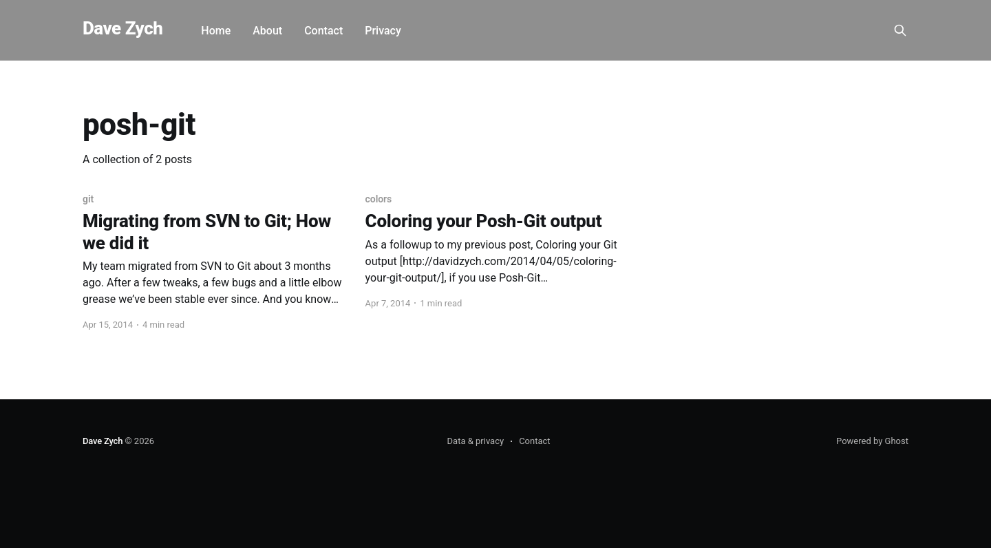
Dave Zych (122, 28)
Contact (323, 30)
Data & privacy (475, 441)
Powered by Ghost (872, 441)
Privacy (383, 30)
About (267, 30)
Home (216, 30)
